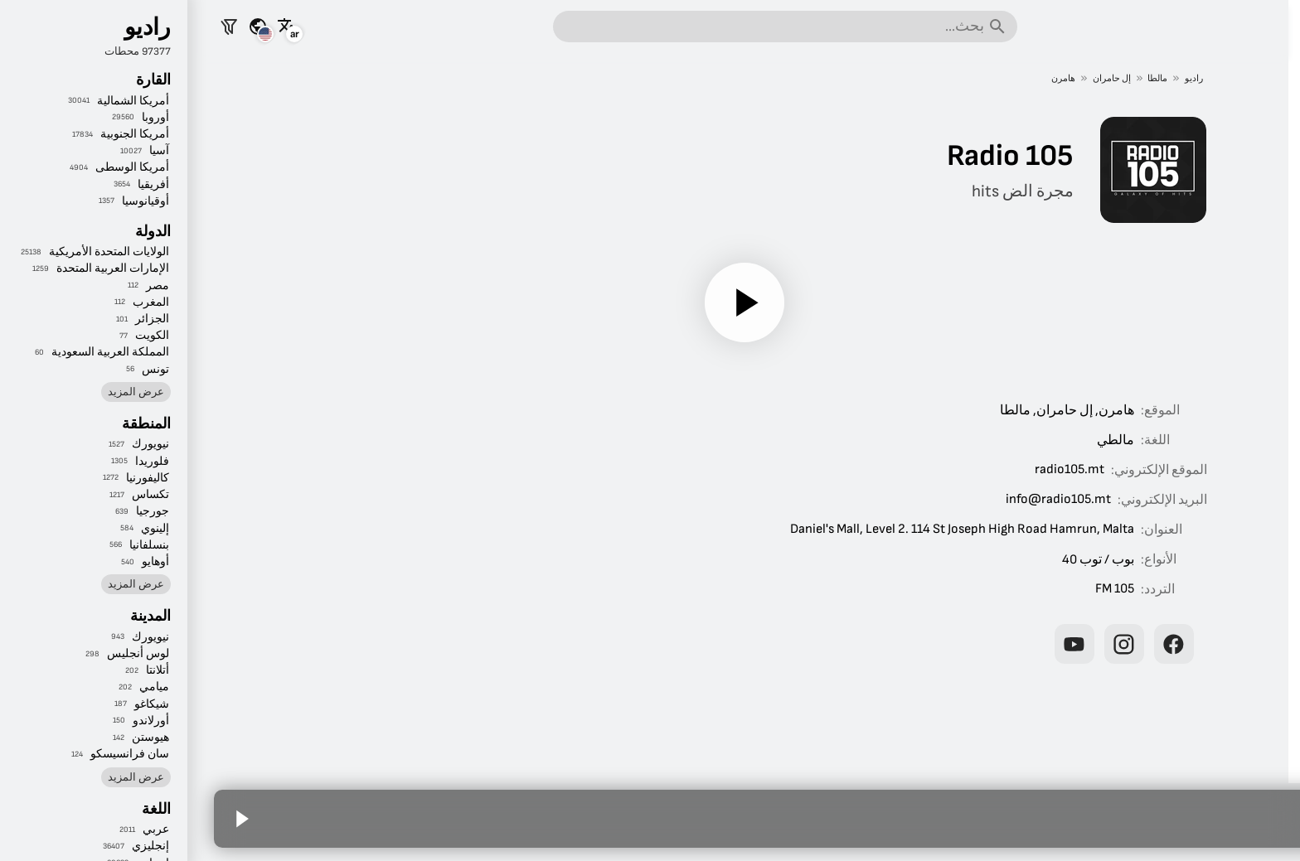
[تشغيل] (544, 302)
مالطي (915, 440)
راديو (994, 78)
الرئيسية (1240, 91)
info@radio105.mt (857, 499)
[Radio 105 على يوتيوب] (874, 644)
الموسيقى (1235, 230)
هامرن (863, 78)
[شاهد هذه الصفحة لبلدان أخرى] (57, 26)
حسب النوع (1231, 277)
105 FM (914, 589)
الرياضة (1243, 184)
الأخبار (1247, 138)
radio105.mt (869, 469)
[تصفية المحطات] (28, 26)
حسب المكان (1225, 323)
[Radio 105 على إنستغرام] (923, 644)
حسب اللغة (1231, 370)
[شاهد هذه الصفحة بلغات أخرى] (86, 26)
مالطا (958, 78)
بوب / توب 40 (897, 560)
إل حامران (911, 78)
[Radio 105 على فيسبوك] (973, 644)
